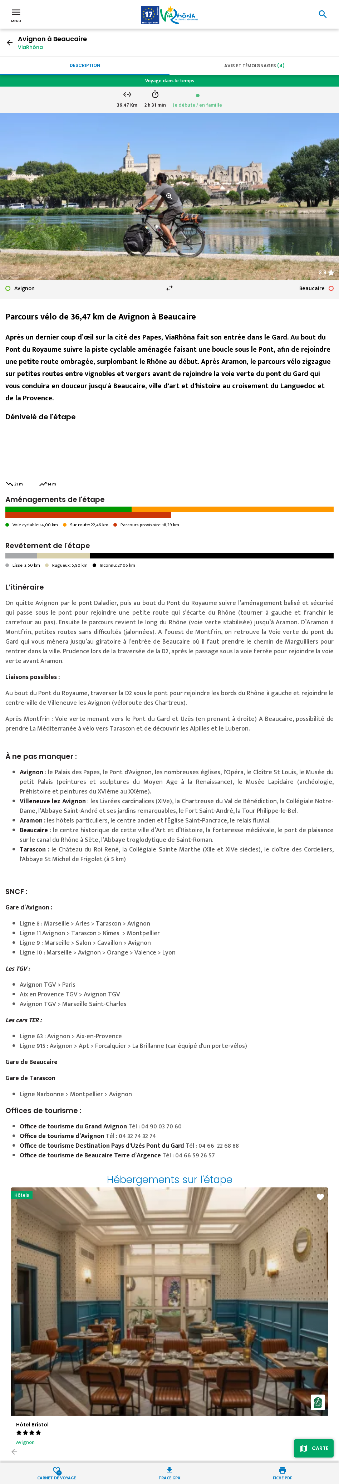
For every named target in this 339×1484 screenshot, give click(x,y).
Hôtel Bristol (32, 1424)
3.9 (322, 272)
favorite (320, 1197)
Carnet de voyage (56, 1477)
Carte (320, 1448)
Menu (16, 15)
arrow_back (9, 42)
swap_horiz (169, 288)
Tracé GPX (169, 1477)
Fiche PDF (282, 1477)
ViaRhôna (30, 47)
